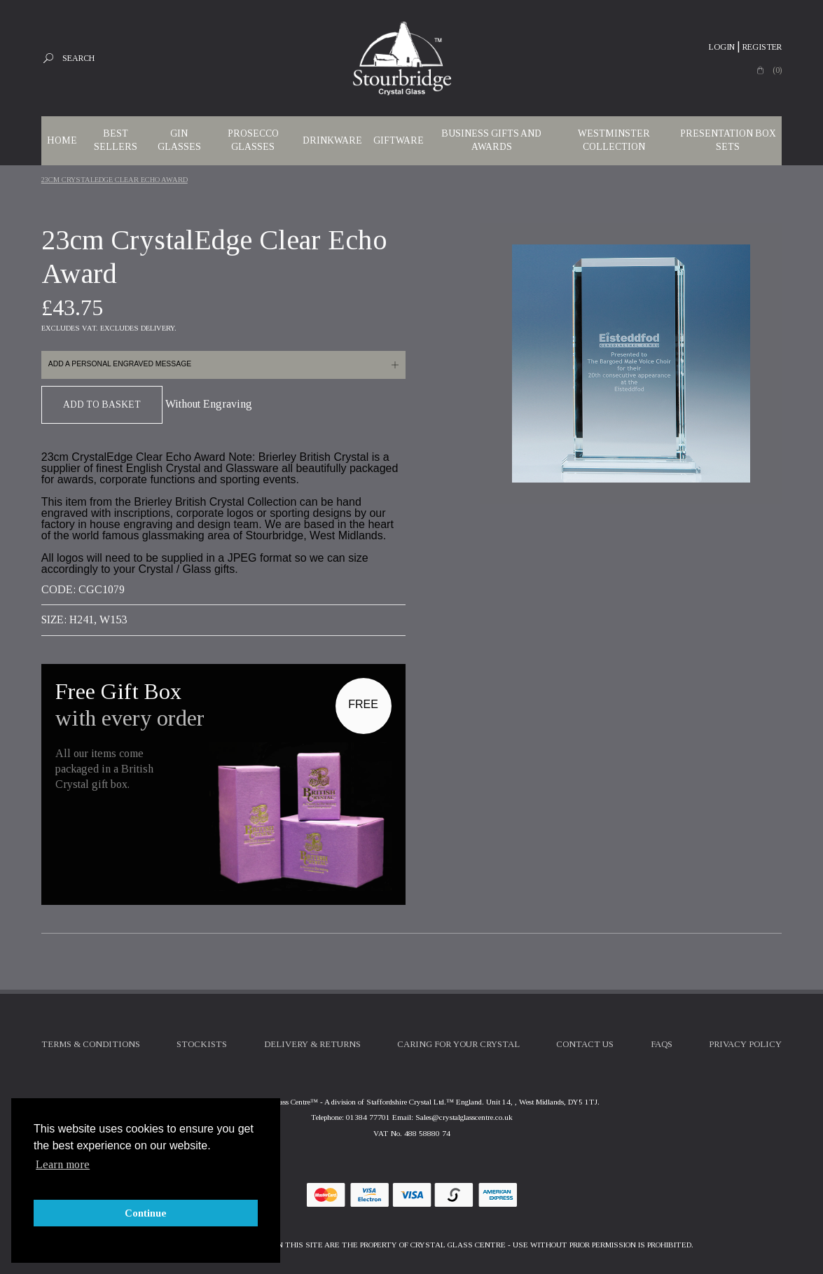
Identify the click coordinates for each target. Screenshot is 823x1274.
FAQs (661, 1044)
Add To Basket (102, 404)
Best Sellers (115, 140)
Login (722, 47)
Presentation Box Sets (728, 140)
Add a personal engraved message (119, 364)
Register (762, 47)
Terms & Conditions (90, 1044)
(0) (777, 70)
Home (62, 140)
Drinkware (332, 140)
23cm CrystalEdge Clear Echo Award (114, 180)
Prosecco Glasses (253, 140)
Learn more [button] (63, 1164)
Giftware (398, 140)
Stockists (202, 1044)
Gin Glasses (179, 140)
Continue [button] (146, 1213)
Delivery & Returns (312, 1044)
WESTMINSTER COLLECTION (614, 140)
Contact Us (585, 1044)
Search (78, 58)
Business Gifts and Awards (491, 140)
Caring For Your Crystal (458, 1044)
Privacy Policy (745, 1044)
